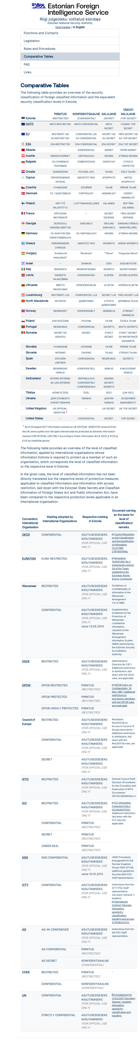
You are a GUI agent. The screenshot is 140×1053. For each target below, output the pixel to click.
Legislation (32, 41)
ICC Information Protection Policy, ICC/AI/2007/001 (121, 806)
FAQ (27, 64)
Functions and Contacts (41, 33)
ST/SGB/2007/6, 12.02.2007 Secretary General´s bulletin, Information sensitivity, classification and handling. (123, 1005)
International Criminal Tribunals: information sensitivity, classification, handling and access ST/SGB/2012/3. (123, 912)
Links (27, 72)
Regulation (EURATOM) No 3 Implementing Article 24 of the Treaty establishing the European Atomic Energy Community (123, 568)
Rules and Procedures (39, 49)
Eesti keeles (63, 27)
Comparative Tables (38, 56)
